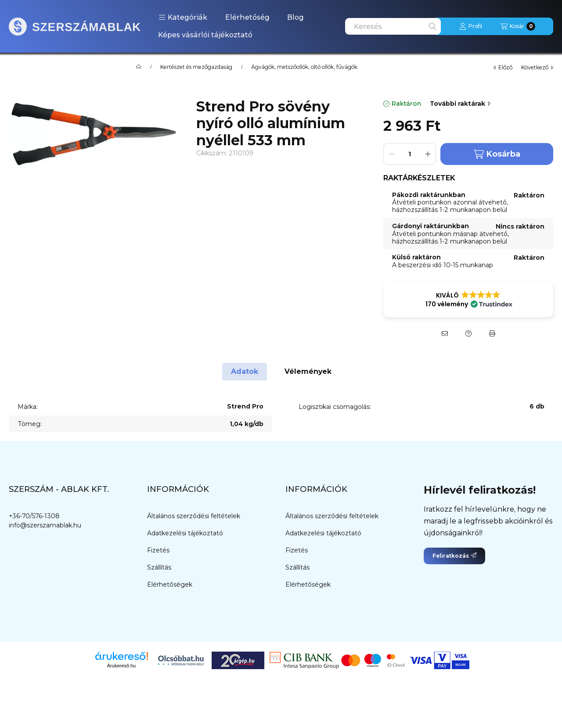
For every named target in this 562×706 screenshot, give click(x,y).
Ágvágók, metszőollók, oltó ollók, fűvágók (304, 67)
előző (503, 67)
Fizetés (158, 550)
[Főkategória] (138, 67)
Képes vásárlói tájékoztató (205, 35)
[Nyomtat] (492, 333)
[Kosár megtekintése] (518, 26)
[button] (182, 17)
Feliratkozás (454, 555)
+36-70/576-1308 (34, 516)
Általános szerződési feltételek (193, 516)
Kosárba (497, 154)
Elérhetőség (247, 17)
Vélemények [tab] (308, 371)
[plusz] (427, 154)
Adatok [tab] (244, 371)
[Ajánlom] (444, 333)
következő (537, 67)
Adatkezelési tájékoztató (185, 533)
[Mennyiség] (410, 154)
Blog (295, 17)
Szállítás (159, 567)
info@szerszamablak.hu (45, 525)
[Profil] (471, 26)
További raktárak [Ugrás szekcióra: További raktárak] (460, 104)
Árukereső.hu (121, 665)
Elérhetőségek (169, 584)
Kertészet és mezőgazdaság (196, 67)
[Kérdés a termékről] (468, 333)
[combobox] (393, 26)
